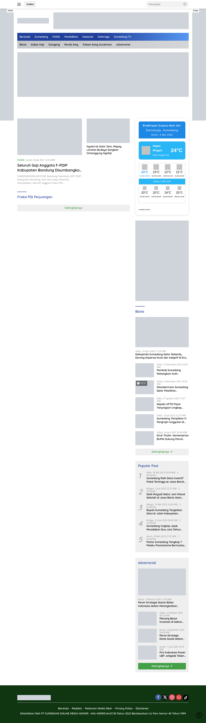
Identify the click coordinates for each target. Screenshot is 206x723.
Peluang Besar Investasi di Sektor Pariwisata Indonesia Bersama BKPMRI (172, 620)
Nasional (88, 36)
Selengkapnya (73, 208)
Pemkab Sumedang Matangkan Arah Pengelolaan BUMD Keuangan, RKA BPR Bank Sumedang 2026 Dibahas (173, 371)
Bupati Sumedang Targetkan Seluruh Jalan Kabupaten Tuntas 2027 (164, 511)
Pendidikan (71, 36)
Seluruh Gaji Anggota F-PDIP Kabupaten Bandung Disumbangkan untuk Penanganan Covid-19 (49, 170)
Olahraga (104, 36)
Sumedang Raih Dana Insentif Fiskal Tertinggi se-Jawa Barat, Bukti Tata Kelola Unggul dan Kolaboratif (166, 480)
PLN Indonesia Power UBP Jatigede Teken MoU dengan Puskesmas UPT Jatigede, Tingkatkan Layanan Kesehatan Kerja (173, 654)
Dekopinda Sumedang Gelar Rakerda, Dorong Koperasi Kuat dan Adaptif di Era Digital (160, 356)
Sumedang (41, 36)
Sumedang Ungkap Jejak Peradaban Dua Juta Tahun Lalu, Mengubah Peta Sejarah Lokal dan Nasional (165, 527)
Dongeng (54, 44)
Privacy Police (123, 708)
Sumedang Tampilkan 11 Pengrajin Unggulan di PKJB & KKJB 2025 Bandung (171, 420)
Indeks (30, 4)
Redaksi (77, 708)
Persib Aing (71, 44)
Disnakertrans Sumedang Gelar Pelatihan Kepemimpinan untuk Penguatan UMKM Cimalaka (172, 388)
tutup (10, 10)
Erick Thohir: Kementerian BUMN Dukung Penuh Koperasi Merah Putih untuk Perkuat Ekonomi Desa (173, 437)
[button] (185, 4)
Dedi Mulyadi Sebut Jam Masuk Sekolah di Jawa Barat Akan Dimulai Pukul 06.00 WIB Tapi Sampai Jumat (166, 496)
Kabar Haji (37, 44)
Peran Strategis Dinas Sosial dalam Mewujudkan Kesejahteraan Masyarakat (171, 637)
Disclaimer (142, 708)
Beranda (25, 36)
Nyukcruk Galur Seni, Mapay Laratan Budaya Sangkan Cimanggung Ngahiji (104, 150)
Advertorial (123, 44)
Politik (56, 36)
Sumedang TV (122, 36)
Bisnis (23, 44)
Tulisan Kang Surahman (97, 44)
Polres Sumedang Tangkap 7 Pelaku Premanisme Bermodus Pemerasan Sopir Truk (165, 543)
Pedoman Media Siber (98, 708)
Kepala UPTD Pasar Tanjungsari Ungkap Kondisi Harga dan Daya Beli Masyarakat (172, 405)
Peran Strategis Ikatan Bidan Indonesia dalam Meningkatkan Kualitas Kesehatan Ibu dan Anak (158, 604)
